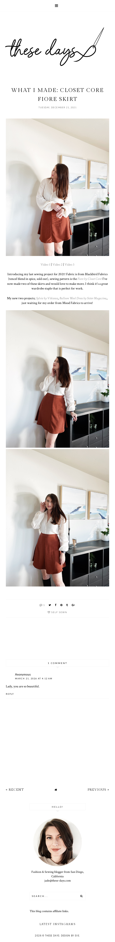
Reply (10, 694)
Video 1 (45, 264)
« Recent (15, 790)
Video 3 (69, 264)
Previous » (98, 790)
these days (52, 935)
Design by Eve (70, 935)
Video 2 (57, 264)
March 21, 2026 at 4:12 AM (33, 678)
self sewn (59, 612)
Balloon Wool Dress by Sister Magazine (82, 298)
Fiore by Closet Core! (90, 279)
